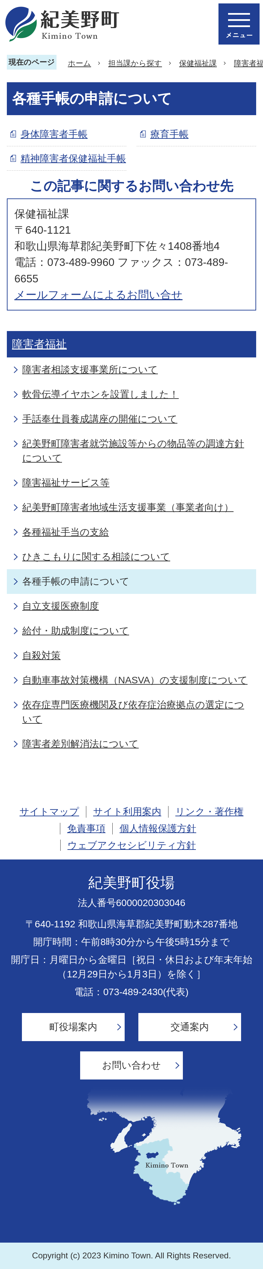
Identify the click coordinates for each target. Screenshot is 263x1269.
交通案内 (190, 1027)
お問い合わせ (131, 1065)
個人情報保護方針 (158, 828)
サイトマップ (49, 811)
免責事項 (86, 828)
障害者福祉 (39, 344)
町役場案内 (73, 1027)
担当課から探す (135, 63)
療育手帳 (169, 134)
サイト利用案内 (127, 811)
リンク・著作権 (209, 811)
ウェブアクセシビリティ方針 (131, 845)
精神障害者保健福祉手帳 (73, 158)
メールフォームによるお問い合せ (98, 295)
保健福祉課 (198, 63)
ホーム (79, 63)
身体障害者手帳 (54, 134)
